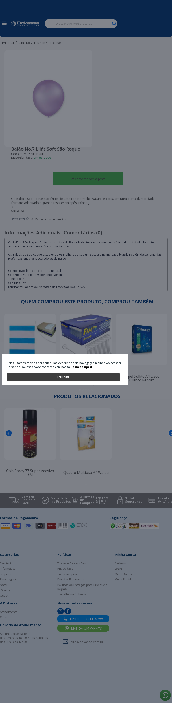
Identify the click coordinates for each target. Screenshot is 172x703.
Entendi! (63, 377)
